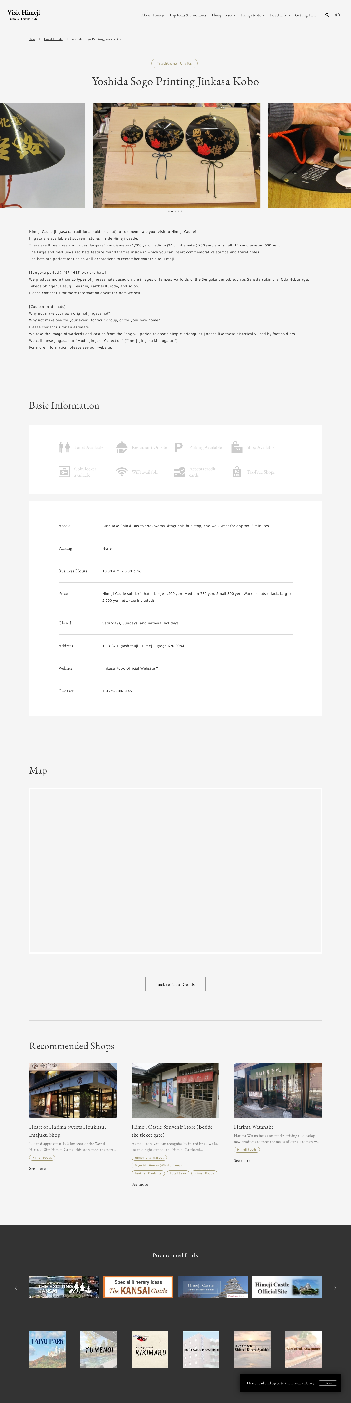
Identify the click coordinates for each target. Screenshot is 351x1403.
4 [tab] (178, 211)
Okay (328, 1382)
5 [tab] (181, 211)
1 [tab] (168, 211)
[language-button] (337, 15)
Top (32, 39)
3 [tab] (175, 211)
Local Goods (53, 39)
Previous (16, 1288)
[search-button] (327, 15)
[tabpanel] (175, 155)
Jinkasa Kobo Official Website (129, 668)
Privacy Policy (303, 1382)
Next (334, 1288)
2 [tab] (172, 211)
